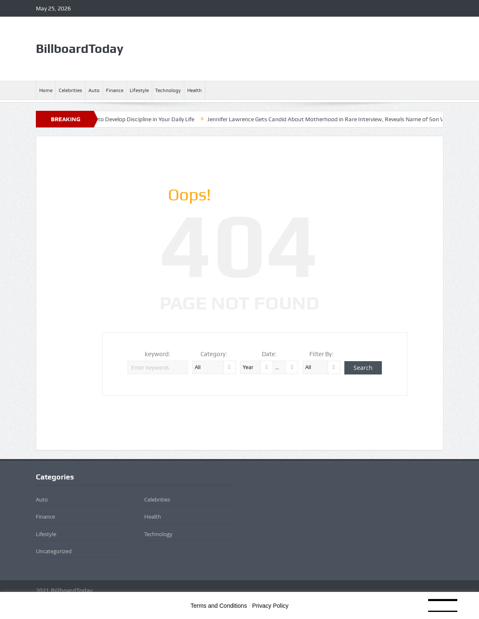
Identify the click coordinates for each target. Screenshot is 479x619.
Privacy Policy (270, 605)
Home (46, 90)
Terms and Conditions (219, 605)
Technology (168, 90)
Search (363, 368)
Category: (214, 354)
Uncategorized (54, 551)
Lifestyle (139, 90)
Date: (269, 354)
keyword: (158, 354)
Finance (114, 90)
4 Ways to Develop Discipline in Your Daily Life (139, 119)
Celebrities (70, 90)
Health (194, 90)
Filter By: (321, 354)
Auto (94, 90)
